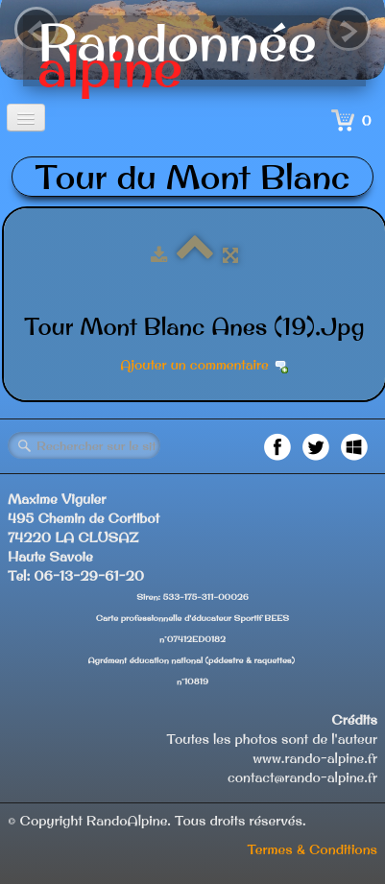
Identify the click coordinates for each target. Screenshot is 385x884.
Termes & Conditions (312, 849)
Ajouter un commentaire (194, 364)
